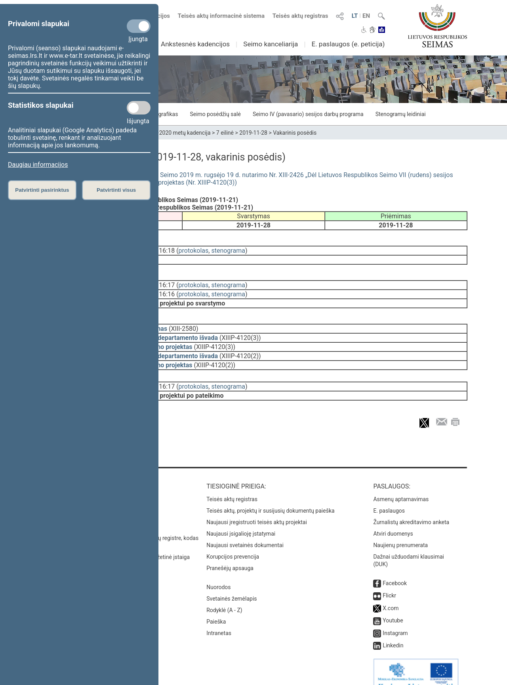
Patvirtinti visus (116, 190)
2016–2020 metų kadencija (177, 133)
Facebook (395, 569)
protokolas (194, 249)
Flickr (389, 581)
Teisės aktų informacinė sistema (221, 15)
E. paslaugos (389, 496)
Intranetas (218, 619)
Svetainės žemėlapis (231, 584)
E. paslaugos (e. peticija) (348, 44)
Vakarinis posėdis (294, 133)
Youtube (393, 606)
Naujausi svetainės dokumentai (245, 531)
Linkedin (393, 631)
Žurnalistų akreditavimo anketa (411, 508)
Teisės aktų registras (300, 15)
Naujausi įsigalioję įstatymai (240, 519)
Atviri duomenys (393, 519)
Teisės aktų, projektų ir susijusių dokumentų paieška (270, 496)
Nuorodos (218, 573)
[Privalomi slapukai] (139, 26)
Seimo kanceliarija (270, 44)
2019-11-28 (253, 133)
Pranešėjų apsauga (230, 554)
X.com (390, 594)
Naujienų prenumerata (400, 531)
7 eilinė (225, 133)
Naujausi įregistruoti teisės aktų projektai (256, 508)
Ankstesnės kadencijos (195, 44)
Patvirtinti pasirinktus (42, 190)
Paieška (216, 607)
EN (366, 15)
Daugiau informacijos (38, 164)
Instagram (395, 619)
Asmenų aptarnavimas (401, 485)
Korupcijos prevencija (232, 542)
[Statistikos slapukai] (139, 107)
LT (355, 15)
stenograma (228, 249)
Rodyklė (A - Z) (224, 596)
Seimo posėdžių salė (215, 114)
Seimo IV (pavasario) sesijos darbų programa (308, 114)
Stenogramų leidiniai (400, 114)
